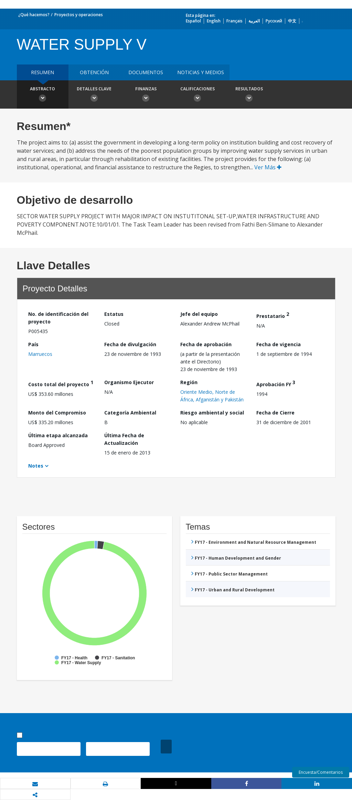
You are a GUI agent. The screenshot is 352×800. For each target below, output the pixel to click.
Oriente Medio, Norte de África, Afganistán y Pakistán (212, 396)
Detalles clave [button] (94, 95)
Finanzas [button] (146, 95)
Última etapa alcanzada (58, 435)
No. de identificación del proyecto (58, 318)
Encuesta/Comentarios (321, 772)
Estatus (114, 314)
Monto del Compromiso (57, 412)
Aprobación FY (275, 383)
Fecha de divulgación (130, 344)
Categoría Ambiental (130, 412)
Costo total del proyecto (60, 383)
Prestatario (272, 315)
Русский (274, 21)
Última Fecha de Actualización (124, 439)
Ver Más (267, 167)
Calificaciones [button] (197, 95)
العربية (254, 21)
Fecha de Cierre (275, 412)
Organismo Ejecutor (129, 382)
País (33, 344)
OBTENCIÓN (94, 72)
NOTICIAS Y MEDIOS (200, 72)
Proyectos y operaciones (78, 15)
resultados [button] (249, 95)
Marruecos (40, 354)
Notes (35, 465)
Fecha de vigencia (278, 344)
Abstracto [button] (42, 95)
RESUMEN (42, 72)
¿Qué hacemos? (34, 15)
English (214, 21)
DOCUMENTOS (145, 72)
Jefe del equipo (199, 314)
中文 (292, 21)
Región (189, 382)
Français (234, 21)
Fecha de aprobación (206, 344)
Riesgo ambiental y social (212, 412)
